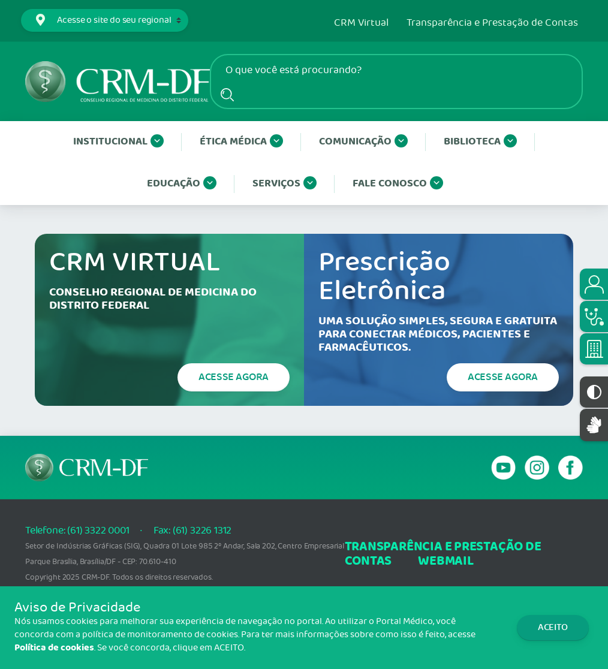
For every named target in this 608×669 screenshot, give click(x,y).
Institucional (118, 142)
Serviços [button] (284, 184)
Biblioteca (480, 142)
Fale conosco (398, 184)
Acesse (233, 377)
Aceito (553, 627)
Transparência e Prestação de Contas (492, 23)
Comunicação (363, 142)
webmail (445, 561)
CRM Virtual (361, 23)
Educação (181, 184)
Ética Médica (241, 142)
